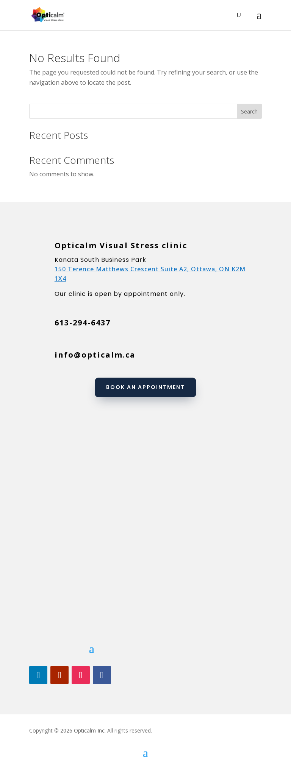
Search (249, 111)
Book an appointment (145, 387)
